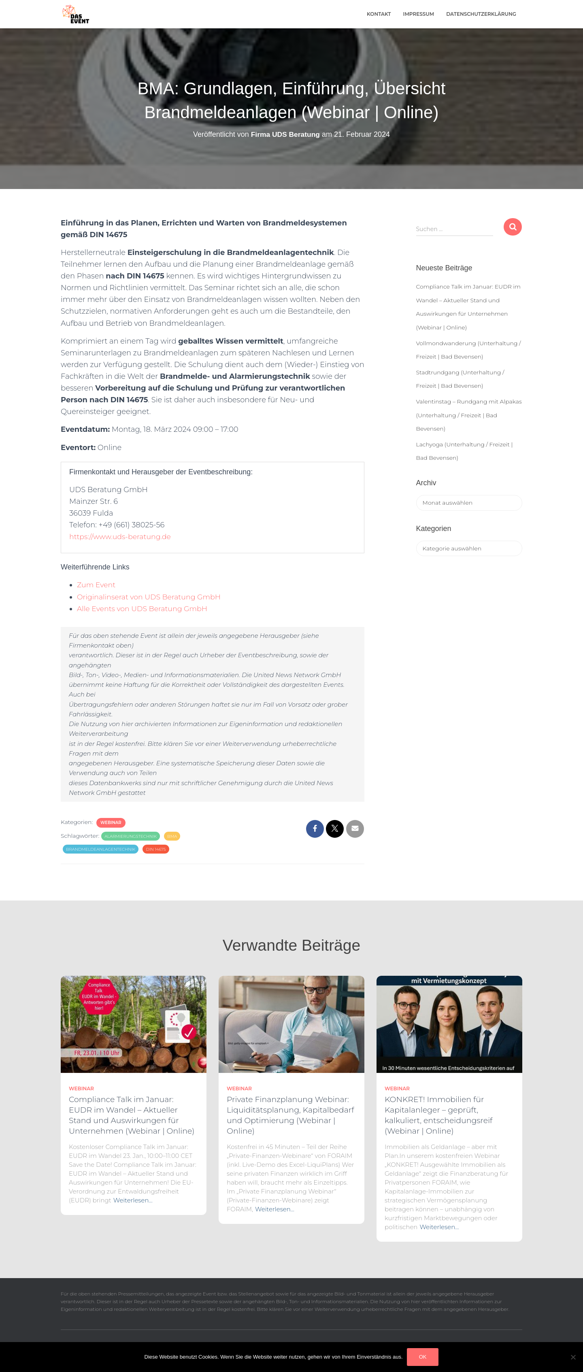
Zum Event (97, 584)
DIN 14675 (156, 849)
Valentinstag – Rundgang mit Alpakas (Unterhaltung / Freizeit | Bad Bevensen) (469, 415)
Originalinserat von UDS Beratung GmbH (151, 597)
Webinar (110, 822)
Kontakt (379, 14)
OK (423, 1357)
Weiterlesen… (133, 1200)
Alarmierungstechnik (130, 836)
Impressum (418, 14)
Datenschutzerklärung (481, 14)
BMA (172, 836)
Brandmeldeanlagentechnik (100, 849)
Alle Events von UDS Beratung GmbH (144, 608)
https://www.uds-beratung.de (121, 536)
